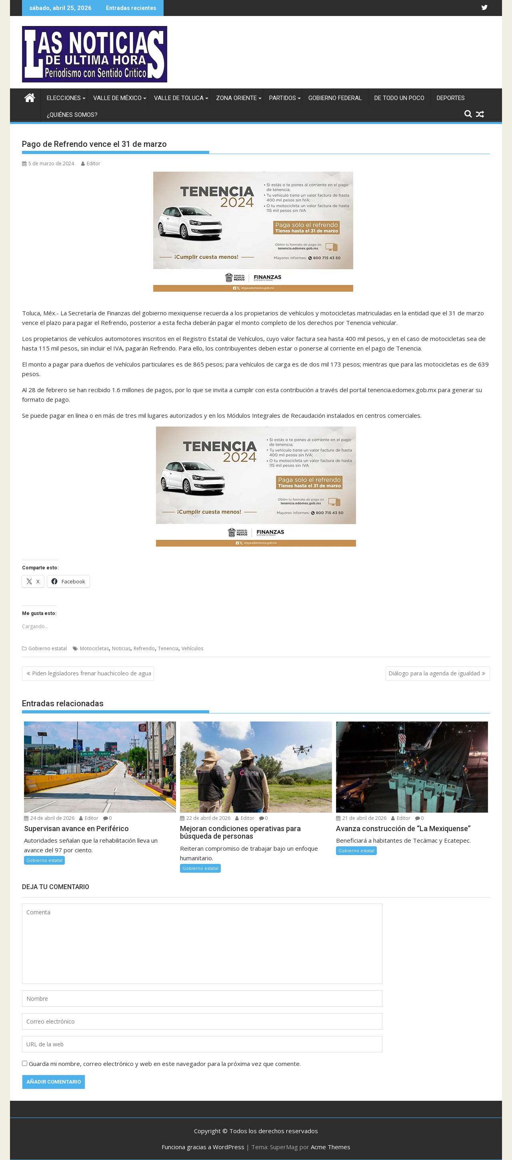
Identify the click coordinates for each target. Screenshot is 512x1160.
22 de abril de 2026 (205, 818)
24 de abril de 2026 (49, 818)
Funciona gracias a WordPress (203, 1147)
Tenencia (168, 648)
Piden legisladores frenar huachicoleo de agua (91, 673)
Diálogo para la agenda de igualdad (434, 673)
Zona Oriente (236, 98)
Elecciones (64, 98)
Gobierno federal (335, 98)
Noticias (121, 648)
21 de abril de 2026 (361, 818)
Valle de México (117, 98)
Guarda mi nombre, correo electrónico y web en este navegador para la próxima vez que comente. (165, 1064)
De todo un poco (399, 98)
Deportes (451, 98)
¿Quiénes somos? (72, 114)
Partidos (282, 98)
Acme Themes (330, 1147)
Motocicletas (94, 648)
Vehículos (192, 648)
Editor (90, 163)
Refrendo (144, 648)
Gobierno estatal (47, 648)
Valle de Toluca (179, 98)
